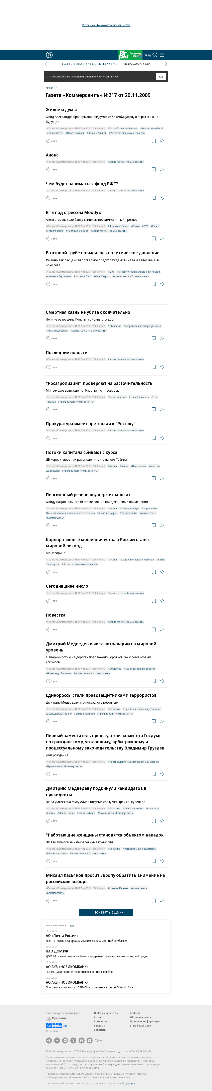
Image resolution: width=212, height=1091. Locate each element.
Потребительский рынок (123, 128)
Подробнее (128, 1083)
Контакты (100, 1021)
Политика (114, 709)
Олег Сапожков (140, 397)
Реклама (99, 1025)
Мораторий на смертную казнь (143, 326)
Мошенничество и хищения (137, 559)
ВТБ (146, 226)
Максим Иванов (118, 888)
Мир (111, 271)
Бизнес (113, 466)
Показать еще (108, 912)
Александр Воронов (59, 673)
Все (72, 925)
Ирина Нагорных (57, 853)
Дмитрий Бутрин (108, 513)
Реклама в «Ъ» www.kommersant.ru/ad (106, 25)
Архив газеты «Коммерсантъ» (128, 133)
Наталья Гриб (83, 276)
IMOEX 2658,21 (106, 64)
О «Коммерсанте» (106, 1013)
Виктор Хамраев (85, 713)
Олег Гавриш (102, 276)
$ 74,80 (66, 64)
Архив (98, 1017)
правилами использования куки (102, 76)
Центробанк (139, 466)
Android (135, 1013)
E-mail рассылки (140, 1025)
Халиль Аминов (98, 133)
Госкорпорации (130, 508)
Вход (147, 55)
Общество (115, 326)
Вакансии (100, 1030)
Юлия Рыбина (87, 813)
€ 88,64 (78, 64)
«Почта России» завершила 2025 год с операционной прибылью (86, 940)
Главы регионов (133, 808)
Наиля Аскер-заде (78, 231)
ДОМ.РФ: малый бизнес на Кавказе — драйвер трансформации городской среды (97, 956)
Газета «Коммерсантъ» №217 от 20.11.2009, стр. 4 (76, 808)
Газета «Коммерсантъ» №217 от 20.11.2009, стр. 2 (76, 397)
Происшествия (118, 397)
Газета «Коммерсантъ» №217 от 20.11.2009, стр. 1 (76, 128)
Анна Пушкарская (58, 330)
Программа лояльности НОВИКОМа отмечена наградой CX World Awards (91, 987)
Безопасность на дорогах (140, 668)
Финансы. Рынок (119, 226)
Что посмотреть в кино (136, 64)
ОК (161, 77)
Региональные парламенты (140, 848)
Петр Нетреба (129, 513)
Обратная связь (140, 1017)
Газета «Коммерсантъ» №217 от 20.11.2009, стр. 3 (76, 668)
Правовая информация (145, 1021)
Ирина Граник (67, 813)
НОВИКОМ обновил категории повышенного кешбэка (79, 972)
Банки (136, 226)
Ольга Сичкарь (76, 133)
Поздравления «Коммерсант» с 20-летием (134, 761)
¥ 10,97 (90, 64)
